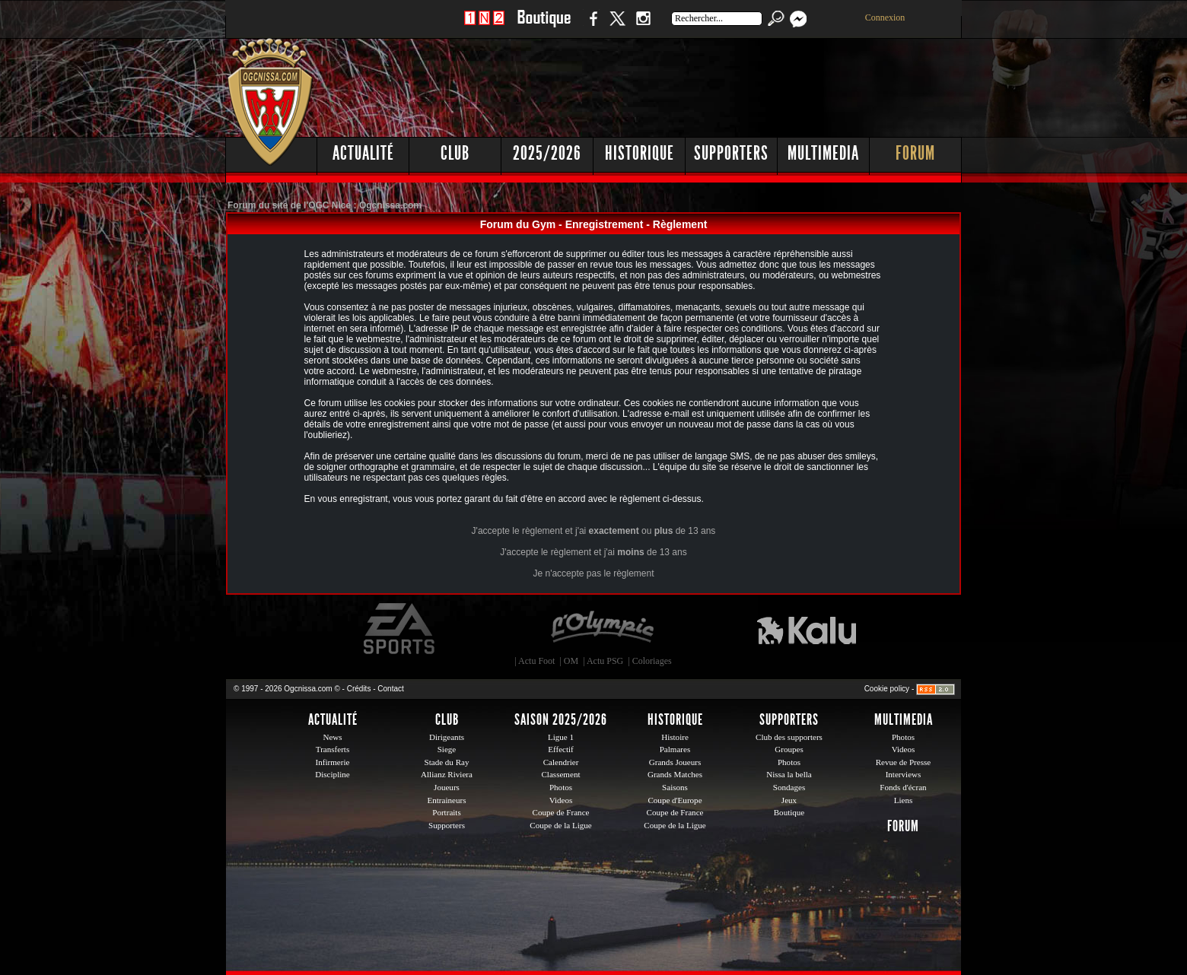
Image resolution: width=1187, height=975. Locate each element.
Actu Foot (536, 661)
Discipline (332, 774)
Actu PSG (605, 661)
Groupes (789, 749)
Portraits (446, 812)
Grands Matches (675, 774)
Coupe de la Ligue (560, 825)
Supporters (731, 153)
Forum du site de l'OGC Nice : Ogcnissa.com (325, 205)
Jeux (789, 800)
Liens (903, 800)
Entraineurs (447, 800)
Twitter (617, 26)
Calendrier (561, 762)
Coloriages (652, 661)
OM (571, 661)
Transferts (332, 749)
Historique (639, 153)
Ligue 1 (561, 737)
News (332, 737)
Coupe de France (561, 812)
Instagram (643, 26)
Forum (915, 153)
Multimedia (823, 153)
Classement (560, 774)
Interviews (903, 774)
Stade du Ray (447, 762)
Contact (390, 688)
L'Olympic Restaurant (602, 629)
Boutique (543, 26)
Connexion (885, 17)
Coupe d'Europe (675, 800)
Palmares (675, 749)
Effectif (561, 749)
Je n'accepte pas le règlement (593, 573)
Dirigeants (446, 737)
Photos (560, 787)
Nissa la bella (789, 774)
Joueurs (447, 787)
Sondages (789, 787)
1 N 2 (484, 26)
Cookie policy (886, 688)
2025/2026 (547, 153)
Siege (447, 749)
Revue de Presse (903, 762)
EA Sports (400, 629)
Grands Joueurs (675, 762)
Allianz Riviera (447, 774)
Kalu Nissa (806, 629)
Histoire (675, 737)
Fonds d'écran (903, 787)
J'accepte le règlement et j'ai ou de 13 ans (594, 531)
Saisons (675, 787)
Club (455, 153)
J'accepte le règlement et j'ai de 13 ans (593, 552)
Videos (561, 800)
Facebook (591, 26)
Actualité (363, 153)
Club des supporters (789, 737)
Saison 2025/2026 (560, 719)
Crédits (359, 688)
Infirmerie (333, 762)
